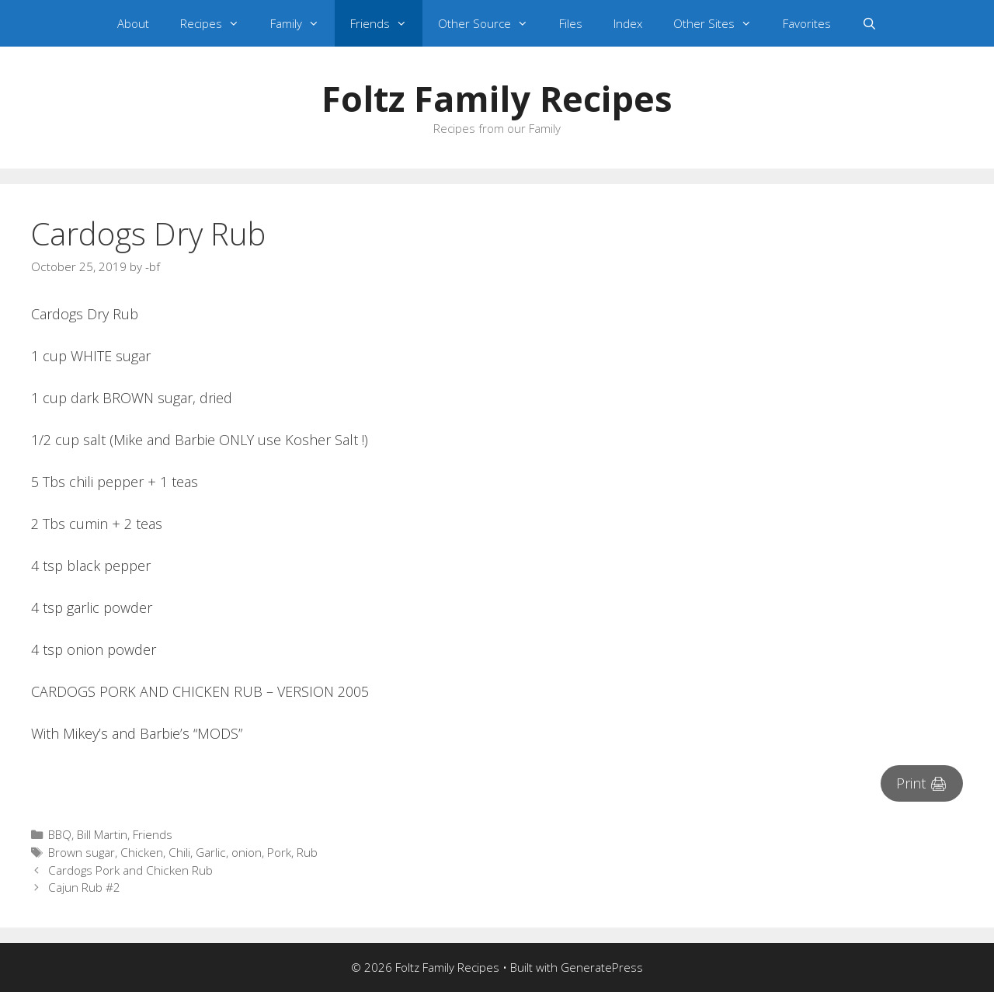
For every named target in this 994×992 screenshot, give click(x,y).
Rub (307, 852)
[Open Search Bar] (869, 23)
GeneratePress (602, 967)
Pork (279, 852)
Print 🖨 (921, 783)
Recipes (217, 23)
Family (302, 23)
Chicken (141, 852)
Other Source (491, 23)
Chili (179, 852)
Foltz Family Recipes (497, 98)
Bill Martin (102, 834)
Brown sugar (81, 852)
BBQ (59, 834)
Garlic (211, 852)
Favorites (807, 23)
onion (246, 852)
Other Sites (720, 23)
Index (627, 23)
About (133, 23)
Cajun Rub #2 (84, 887)
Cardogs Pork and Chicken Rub (130, 870)
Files (570, 23)
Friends (386, 23)
